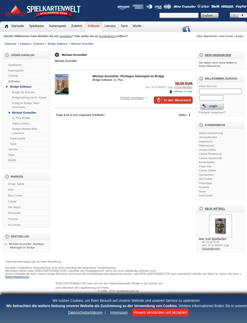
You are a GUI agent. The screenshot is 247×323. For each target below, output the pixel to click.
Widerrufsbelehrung (211, 133)
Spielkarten (36, 26)
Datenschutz (206, 145)
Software (94, 26)
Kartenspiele (57, 26)
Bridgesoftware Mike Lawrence (24, 131)
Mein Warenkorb (218, 55)
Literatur (110, 26)
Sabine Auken (20, 123)
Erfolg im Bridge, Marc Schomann (26, 105)
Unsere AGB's (207, 149)
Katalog (24, 43)
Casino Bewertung (210, 153)
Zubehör (77, 26)
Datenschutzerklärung (85, 312)
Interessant (205, 195)
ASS (27, 190)
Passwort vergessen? (212, 112)
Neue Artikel (215, 208)
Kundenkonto (107, 36)
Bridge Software (57, 43)
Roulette (204, 187)
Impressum (119, 312)
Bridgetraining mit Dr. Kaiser (29, 97)
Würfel (137, 26)
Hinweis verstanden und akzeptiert (160, 312)
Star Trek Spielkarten (212, 238)
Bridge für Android (23, 92)
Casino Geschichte (210, 158)
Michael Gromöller (82, 43)
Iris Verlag (27, 225)
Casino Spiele (207, 170)
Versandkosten (208, 137)
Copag (27, 201)
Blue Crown (27, 195)
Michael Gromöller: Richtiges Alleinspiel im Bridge (26, 245)
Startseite (10, 43)
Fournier (27, 219)
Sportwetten (206, 174)
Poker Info (205, 166)
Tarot (124, 26)
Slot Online (205, 178)
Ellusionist (27, 213)
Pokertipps (205, 183)
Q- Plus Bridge (21, 117)
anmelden (66, 36)
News (202, 191)
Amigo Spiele (27, 184)
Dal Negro (27, 207)
